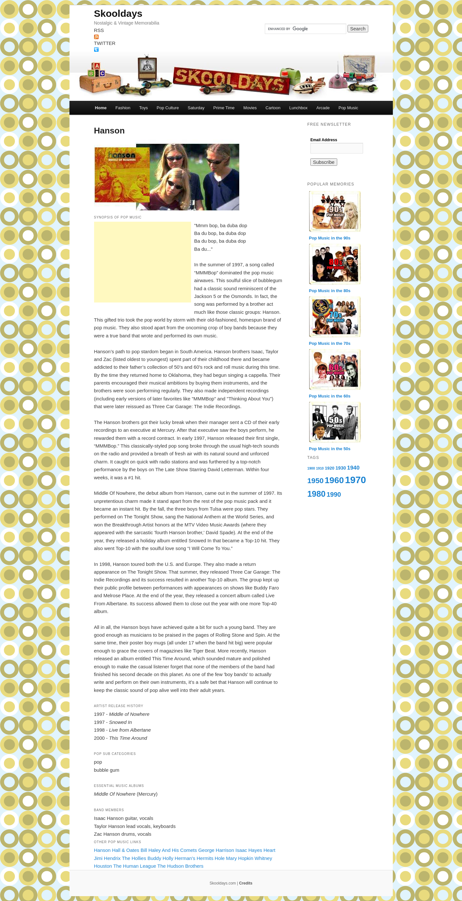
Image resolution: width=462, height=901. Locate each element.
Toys (143, 107)
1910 (320, 468)
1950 (315, 480)
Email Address (323, 140)
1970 (355, 479)
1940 (353, 467)
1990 (334, 494)
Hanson (102, 850)
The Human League (134, 866)
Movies (250, 107)
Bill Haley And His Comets (169, 850)
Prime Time (224, 107)
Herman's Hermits (194, 858)
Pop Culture (168, 107)
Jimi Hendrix (107, 858)
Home (101, 107)
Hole (220, 858)
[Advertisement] (142, 262)
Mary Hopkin (239, 858)
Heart (269, 850)
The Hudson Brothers (180, 866)
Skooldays (118, 13)
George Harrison (216, 850)
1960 (334, 480)
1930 (341, 468)
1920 (330, 468)
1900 (311, 468)
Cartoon (272, 107)
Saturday (196, 107)
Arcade (322, 107)
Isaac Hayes (248, 850)
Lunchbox (298, 107)
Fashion (122, 107)
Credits (245, 883)
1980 (316, 493)
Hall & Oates (125, 850)
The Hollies (134, 858)
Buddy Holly (160, 858)
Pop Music (348, 107)
